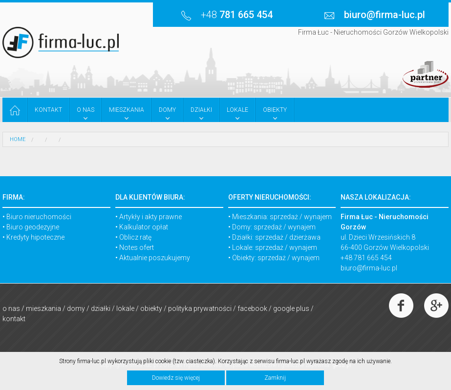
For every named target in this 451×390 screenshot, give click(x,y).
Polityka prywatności (200, 308)
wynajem (318, 217)
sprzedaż (284, 217)
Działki (100, 308)
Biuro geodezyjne (32, 227)
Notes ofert (136, 247)
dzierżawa (305, 237)
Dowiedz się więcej (176, 377)
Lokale (125, 308)
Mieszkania (43, 308)
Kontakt (13, 319)
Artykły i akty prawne (150, 217)
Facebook (252, 308)
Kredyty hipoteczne (35, 237)
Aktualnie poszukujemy (154, 258)
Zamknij (275, 377)
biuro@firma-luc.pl (369, 268)
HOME (17, 139)
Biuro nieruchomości (38, 217)
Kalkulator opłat (143, 227)
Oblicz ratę (135, 237)
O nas (11, 308)
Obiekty (151, 308)
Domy (76, 308)
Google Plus (291, 308)
